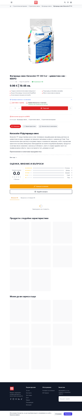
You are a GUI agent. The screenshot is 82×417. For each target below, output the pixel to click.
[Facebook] (11, 399)
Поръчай (45, 108)
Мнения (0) (14, 198)
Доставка (29, 395)
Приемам (68, 414)
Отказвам (58, 414)
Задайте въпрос (41, 192)
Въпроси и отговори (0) (28, 198)
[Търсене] (65, 2)
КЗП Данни (45, 393)
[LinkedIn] (19, 399)
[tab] (15, 126)
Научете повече (15, 414)
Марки (28, 400)
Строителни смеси (34, 6)
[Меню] (11, 2)
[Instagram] (13, 399)
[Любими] (68, 2)
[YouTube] (16, 399)
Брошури (28, 405)
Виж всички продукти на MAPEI (20, 116)
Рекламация (29, 402)
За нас (28, 390)
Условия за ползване (48, 390)
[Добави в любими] (70, 108)
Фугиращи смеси (47, 6)
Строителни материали (20, 6)
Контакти (29, 393)
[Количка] (71, 2)
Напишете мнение (41, 186)
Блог (27, 397)
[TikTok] (21, 399)
